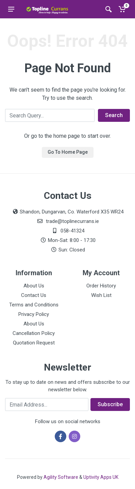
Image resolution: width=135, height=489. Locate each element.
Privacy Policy (33, 314)
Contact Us (33, 295)
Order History (101, 286)
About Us (33, 286)
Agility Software (61, 477)
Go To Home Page (68, 152)
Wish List (101, 295)
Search (114, 115)
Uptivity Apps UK (100, 477)
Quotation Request (34, 343)
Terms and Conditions (33, 305)
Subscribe (110, 404)
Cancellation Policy (34, 333)
